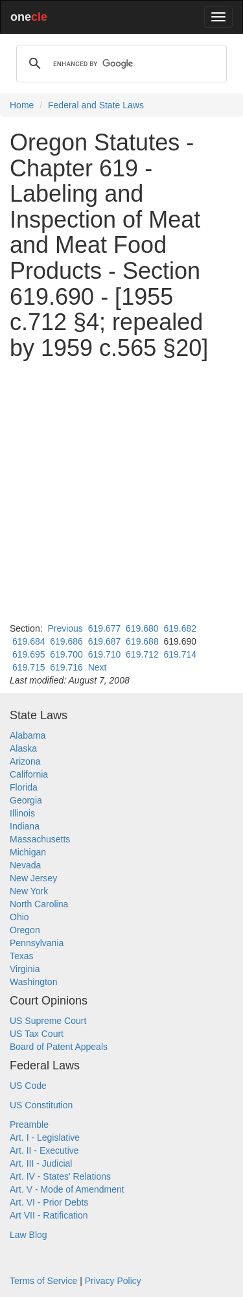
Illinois (22, 813)
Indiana (25, 826)
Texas (22, 956)
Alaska (23, 748)
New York (29, 891)
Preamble (29, 1124)
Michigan (28, 852)
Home (22, 105)
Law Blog (28, 1235)
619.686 (66, 641)
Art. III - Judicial (41, 1163)
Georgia (26, 800)
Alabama (27, 735)
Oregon (25, 930)
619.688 (142, 641)
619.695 (28, 654)
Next (97, 667)
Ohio (19, 917)
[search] (119, 63)
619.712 (142, 654)
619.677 (104, 628)
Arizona (25, 761)
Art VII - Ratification (49, 1215)
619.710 (104, 654)
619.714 (179, 654)
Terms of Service (43, 1281)
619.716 (66, 667)
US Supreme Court (48, 1021)
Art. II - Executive (44, 1150)
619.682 (179, 628)
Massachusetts (40, 839)
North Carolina (39, 904)
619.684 (28, 641)
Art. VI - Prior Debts (49, 1202)
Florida (24, 787)
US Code (28, 1085)
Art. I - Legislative (45, 1137)
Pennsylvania (37, 943)
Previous (64, 628)
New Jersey (33, 878)
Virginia (25, 969)
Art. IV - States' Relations (60, 1176)
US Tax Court (37, 1034)
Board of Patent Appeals (59, 1046)
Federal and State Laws (96, 105)
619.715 (28, 667)
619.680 (142, 628)
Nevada (25, 865)
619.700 (66, 654)
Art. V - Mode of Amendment (67, 1189)
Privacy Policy (113, 1281)
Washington (33, 982)
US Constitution (41, 1105)
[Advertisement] (121, 491)
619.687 (104, 641)
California (29, 774)
